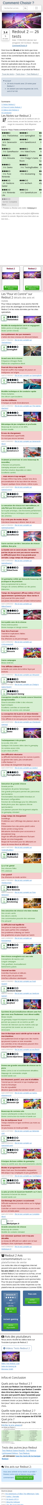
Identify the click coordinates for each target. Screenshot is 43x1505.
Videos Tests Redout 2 (16, 1348)
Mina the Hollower (13, 1502)
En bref (8, 81)
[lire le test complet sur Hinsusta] (27, 675)
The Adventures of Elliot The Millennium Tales (22, 1494)
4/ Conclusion (6, 113)
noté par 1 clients (11, 1303)
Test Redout (24, 1453)
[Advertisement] (21, 241)
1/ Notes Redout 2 (8, 104)
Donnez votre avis (24, 1477)
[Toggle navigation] (36, 8)
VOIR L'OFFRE (11, 288)
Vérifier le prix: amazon (12, 1425)
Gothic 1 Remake (12, 1496)
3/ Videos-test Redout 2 (10, 110)
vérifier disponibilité (32, 1301)
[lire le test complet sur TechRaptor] (28, 1176)
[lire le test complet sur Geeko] (26, 768)
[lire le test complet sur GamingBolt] (28, 375)
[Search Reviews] (13, 8)
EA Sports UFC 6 (12, 1499)
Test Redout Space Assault (13, 1450)
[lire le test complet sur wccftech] (27, 1049)
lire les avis (10, 1310)
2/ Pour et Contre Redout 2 (11, 107)
